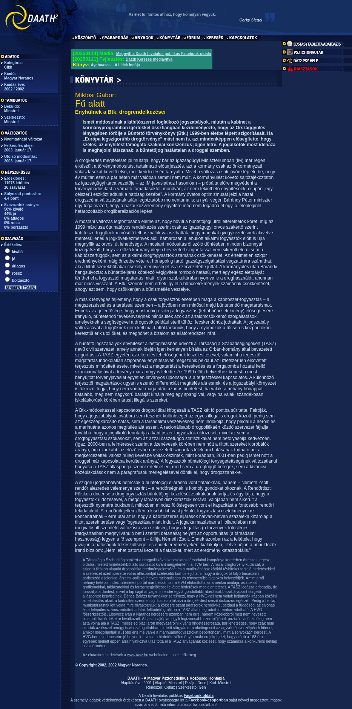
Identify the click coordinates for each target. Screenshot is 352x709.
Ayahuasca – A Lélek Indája (115, 65)
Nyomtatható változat (23, 139)
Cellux (169, 687)
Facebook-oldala (199, 696)
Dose (201, 683)
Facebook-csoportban (208, 700)
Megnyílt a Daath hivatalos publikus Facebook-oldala (163, 54)
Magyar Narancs (18, 78)
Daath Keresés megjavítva (149, 59)
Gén (202, 687)
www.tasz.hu (137, 655)
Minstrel (175, 683)
